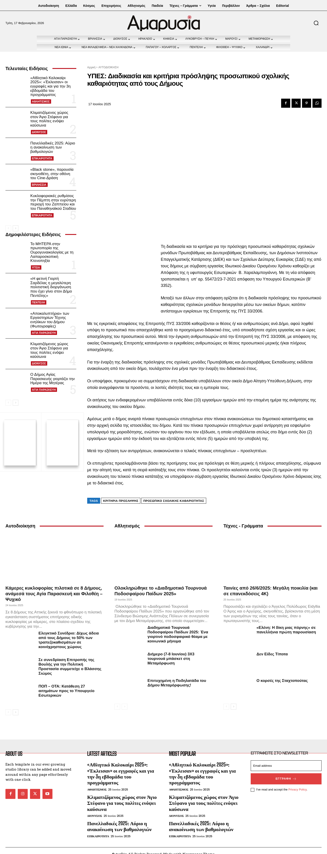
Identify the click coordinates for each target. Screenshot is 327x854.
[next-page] (15, 228)
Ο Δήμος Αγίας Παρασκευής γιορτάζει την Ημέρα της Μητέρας (52, 378)
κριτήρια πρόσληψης (120, 494)
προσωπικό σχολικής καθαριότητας (173, 494)
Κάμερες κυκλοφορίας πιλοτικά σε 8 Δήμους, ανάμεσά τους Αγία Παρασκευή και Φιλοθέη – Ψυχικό (54, 587)
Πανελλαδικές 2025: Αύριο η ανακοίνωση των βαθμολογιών (52, 147)
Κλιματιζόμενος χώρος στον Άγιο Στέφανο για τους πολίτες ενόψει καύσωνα (49, 118)
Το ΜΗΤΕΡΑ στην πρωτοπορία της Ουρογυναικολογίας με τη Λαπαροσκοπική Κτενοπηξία (52, 252)
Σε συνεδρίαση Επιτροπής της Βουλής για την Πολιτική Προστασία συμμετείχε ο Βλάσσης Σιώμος (70, 660)
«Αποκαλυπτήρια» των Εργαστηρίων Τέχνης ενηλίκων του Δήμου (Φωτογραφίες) (49, 319)
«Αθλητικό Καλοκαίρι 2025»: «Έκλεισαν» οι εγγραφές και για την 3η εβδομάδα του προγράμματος (50, 86)
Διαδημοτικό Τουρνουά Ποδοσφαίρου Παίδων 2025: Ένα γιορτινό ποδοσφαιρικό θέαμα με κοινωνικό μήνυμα (178, 628)
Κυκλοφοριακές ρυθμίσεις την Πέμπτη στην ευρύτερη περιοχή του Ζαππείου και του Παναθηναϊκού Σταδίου (53, 202)
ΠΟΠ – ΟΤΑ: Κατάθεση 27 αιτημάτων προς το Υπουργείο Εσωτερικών (66, 684)
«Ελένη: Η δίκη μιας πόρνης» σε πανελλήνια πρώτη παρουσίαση (286, 623)
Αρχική (91, 67)
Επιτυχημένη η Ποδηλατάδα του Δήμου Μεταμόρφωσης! (177, 676)
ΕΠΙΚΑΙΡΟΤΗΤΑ (42, 158)
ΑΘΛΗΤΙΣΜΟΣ (41, 101)
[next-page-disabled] (124, 700)
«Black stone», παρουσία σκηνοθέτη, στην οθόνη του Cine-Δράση (52, 173)
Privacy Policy (297, 783)
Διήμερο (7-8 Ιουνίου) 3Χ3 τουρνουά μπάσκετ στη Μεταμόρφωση (171, 652)
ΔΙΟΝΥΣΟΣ (39, 132)
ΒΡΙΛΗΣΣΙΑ (39, 184)
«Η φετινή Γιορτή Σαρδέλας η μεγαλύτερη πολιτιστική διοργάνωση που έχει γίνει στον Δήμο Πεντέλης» (51, 287)
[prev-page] (8, 228)
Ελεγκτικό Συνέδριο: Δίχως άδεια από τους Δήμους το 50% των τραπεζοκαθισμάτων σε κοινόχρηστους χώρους (69, 633)
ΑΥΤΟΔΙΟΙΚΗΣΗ (108, 67)
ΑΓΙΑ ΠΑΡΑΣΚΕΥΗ (44, 332)
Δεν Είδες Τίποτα (272, 647)
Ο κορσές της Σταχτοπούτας (282, 674)
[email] (286, 759)
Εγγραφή (286, 772)
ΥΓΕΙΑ (36, 267)
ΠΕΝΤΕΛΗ (38, 302)
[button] (316, 22)
